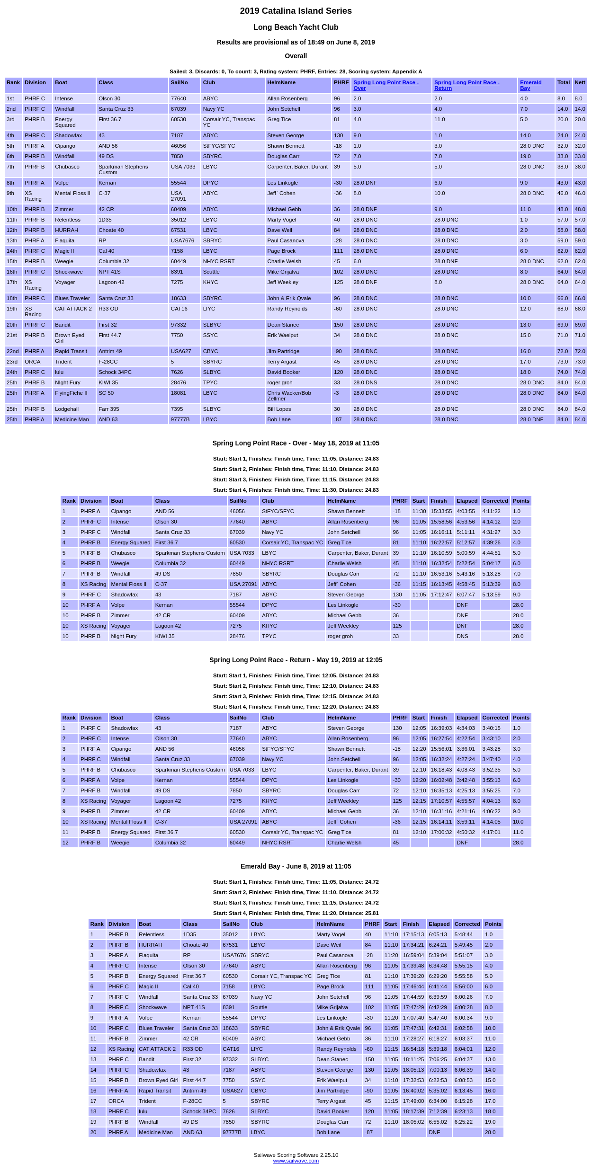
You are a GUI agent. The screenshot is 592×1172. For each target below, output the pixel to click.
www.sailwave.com (296, 1160)
